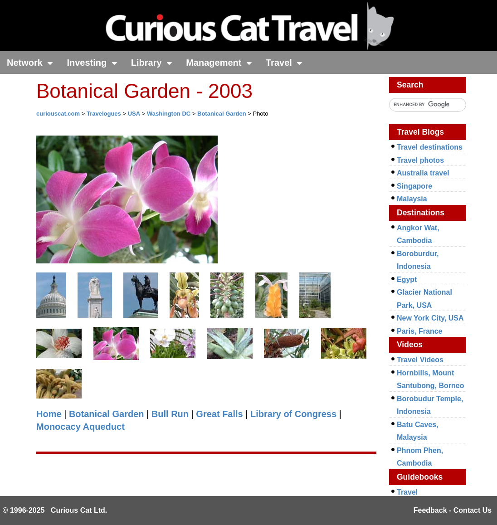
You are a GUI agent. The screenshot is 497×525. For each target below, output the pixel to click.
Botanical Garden (221, 113)
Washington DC (168, 113)
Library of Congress (293, 414)
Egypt (407, 279)
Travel (284, 63)
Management (219, 63)
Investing (92, 63)
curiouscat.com (58, 113)
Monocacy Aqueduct (80, 427)
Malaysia (412, 199)
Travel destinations (430, 147)
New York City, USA (430, 318)
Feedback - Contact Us (453, 510)
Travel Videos (420, 360)
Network (30, 63)
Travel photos (420, 160)
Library (151, 63)
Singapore (414, 186)
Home (49, 414)
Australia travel (423, 173)
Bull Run (170, 414)
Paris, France (420, 331)
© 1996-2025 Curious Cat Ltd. (55, 510)
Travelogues (104, 113)
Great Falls (219, 414)
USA (134, 113)
